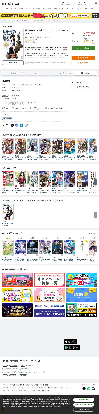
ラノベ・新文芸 (47, 9)
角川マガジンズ (16, 87)
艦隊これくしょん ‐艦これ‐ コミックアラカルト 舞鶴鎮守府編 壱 (45, 158)
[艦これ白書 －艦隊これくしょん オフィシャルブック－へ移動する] (46, 20)
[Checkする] (22, 57)
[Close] (96, 405)
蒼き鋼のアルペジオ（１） (82, 191)
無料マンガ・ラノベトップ (61, 388)
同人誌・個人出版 (58, 9)
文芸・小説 (6, 390)
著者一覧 (12, 372)
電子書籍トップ (7, 388)
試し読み (13, 62)
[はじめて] (74, 3)
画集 (34, 390)
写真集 (38, 390)
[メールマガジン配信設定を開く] (93, 389)
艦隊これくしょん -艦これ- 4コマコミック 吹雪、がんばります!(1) (82, 158)
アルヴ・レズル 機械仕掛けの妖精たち (32, 191)
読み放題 (13, 9)
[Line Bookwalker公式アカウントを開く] (89, 389)
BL (67, 9)
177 (14, 99)
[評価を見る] (31, 41)
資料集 (30, 365)
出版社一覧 (13, 375)
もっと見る (92, 233)
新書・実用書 (45, 390)
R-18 (86, 9)
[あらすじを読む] (46, 55)
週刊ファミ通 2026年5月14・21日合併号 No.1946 (69, 260)
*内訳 (93, 43)
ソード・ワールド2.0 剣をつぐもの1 (45, 191)
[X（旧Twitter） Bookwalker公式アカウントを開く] (84, 389)
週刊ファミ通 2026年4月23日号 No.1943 (57, 260)
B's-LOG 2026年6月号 (44, 260)
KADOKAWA (16, 90)
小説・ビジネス (36, 9)
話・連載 (21, 9)
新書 (25, 390)
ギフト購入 (76, 82)
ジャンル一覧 (13, 365)
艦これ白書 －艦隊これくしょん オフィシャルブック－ (7, 224)
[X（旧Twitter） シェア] (12, 125)
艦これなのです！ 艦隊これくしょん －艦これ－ (69, 158)
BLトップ (50, 388)
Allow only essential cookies (83, 405)
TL (73, 9)
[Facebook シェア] (17, 125)
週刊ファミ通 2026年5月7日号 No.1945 (20, 260)
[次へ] (95, 149)
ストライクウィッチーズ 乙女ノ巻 (57, 191)
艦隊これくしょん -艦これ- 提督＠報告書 (32, 158)
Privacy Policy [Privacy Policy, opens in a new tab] (57, 407)
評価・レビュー (85, 73)
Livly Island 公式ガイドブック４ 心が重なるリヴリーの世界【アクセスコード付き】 (7, 260)
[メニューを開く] (96, 3)
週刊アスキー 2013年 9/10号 (7, 191)
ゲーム (14, 93)
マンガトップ (16, 388)
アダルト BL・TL (79, 8)
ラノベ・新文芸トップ (40, 388)
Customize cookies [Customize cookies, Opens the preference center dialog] (83, 410)
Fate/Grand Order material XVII (82, 260)
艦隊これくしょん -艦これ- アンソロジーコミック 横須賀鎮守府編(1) (57, 158)
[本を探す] (90, 3)
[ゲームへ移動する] (30, 20)
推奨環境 (59, 108)
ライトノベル (13, 390)
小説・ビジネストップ (27, 388)
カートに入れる (83, 48)
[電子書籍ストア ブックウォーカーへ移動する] (9, 20)
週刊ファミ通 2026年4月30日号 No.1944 (32, 260)
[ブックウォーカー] (10, 3)
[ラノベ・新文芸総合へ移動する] (22, 20)
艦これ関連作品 (7, 118)
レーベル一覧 (13, 369)
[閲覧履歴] (80, 3)
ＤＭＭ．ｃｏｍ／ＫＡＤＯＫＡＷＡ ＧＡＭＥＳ (38, 37)
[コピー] (26, 125)
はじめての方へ (83, 63)
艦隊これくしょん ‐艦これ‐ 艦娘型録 (20, 158)
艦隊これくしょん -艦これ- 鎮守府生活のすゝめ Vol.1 (7, 158)
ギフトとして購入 (83, 87)
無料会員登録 (83, 58)
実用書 (20, 390)
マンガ (27, 9)
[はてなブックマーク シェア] (21, 125)
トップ (5, 365)
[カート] (85, 3)
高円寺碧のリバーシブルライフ (20, 191)
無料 (92, 9)
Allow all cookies (84, 400)
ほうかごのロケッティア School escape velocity (69, 191)
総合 (7, 9)
